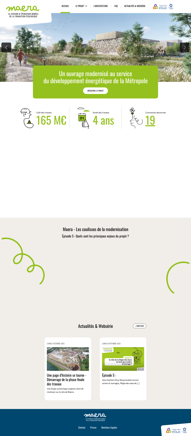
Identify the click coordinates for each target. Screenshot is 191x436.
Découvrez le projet (95, 90)
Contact (81, 427)
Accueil (65, 6)
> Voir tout (139, 325)
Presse (93, 427)
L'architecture (101, 6)
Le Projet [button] (80, 6)
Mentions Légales (109, 427)
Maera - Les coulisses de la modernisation (95, 229)
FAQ (116, 6)
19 (150, 120)
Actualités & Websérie (134, 6)
